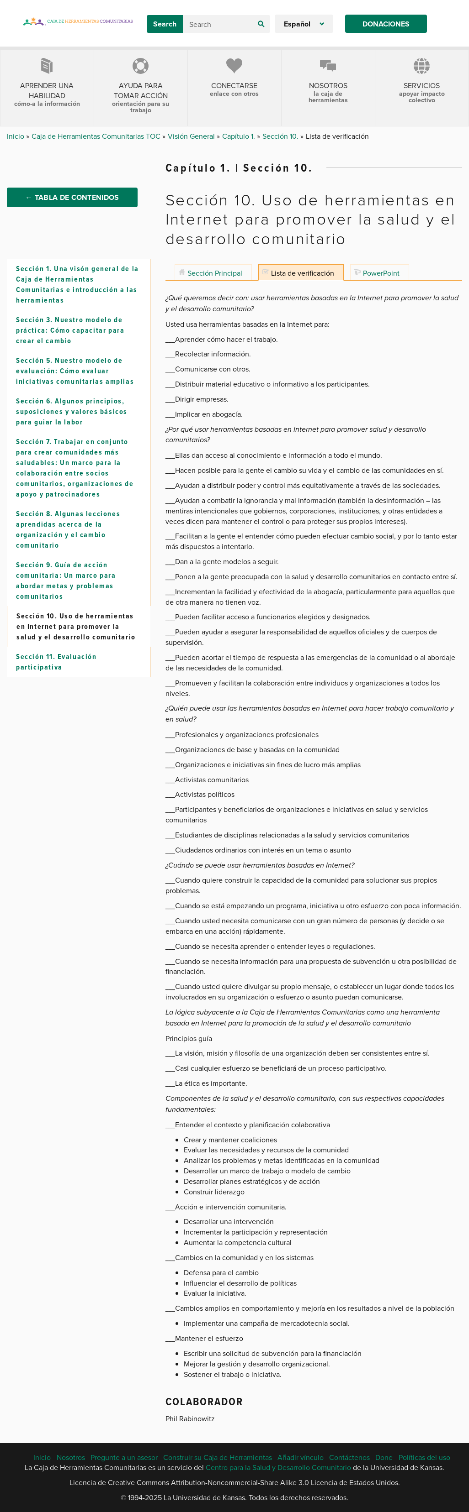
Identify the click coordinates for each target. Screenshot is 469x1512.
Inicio (16, 136)
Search (164, 24)
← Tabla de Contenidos (72, 199)
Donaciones (386, 24)
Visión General (192, 136)
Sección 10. (281, 136)
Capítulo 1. (239, 136)
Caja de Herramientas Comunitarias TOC (97, 136)
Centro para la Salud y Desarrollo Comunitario (278, 1467)
